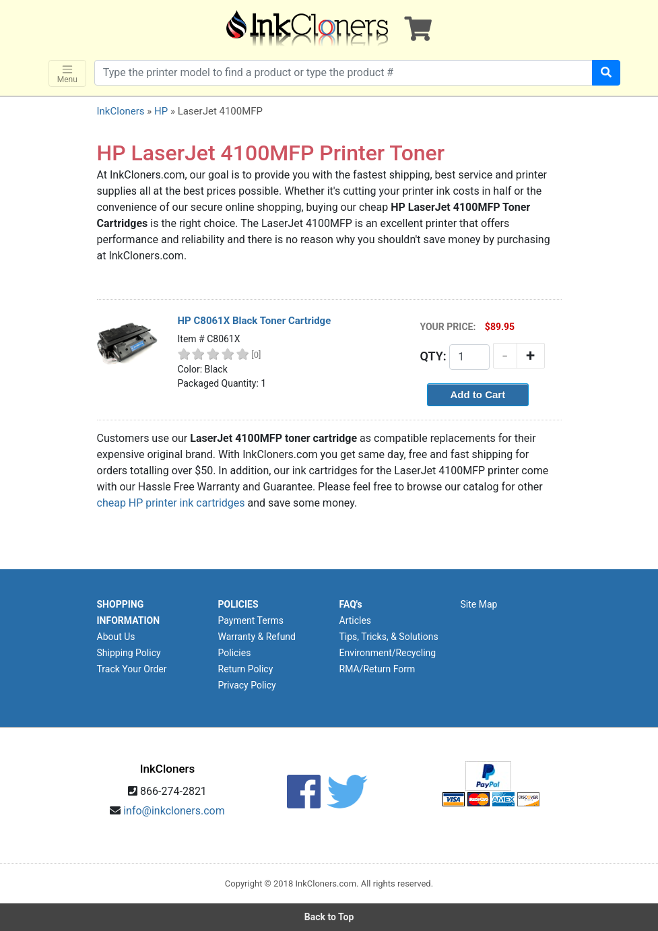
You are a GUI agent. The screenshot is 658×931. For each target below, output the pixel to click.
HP (161, 111)
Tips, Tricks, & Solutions (388, 636)
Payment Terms (251, 620)
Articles (355, 620)
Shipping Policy (129, 652)
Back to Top (329, 916)
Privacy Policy (247, 685)
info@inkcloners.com (174, 810)
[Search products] (343, 73)
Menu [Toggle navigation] (67, 73)
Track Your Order (132, 669)
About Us (116, 636)
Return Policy (245, 669)
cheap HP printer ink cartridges (171, 502)
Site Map (479, 604)
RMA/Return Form (377, 669)
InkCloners (121, 111)
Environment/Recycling (387, 652)
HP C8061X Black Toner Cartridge (254, 321)
